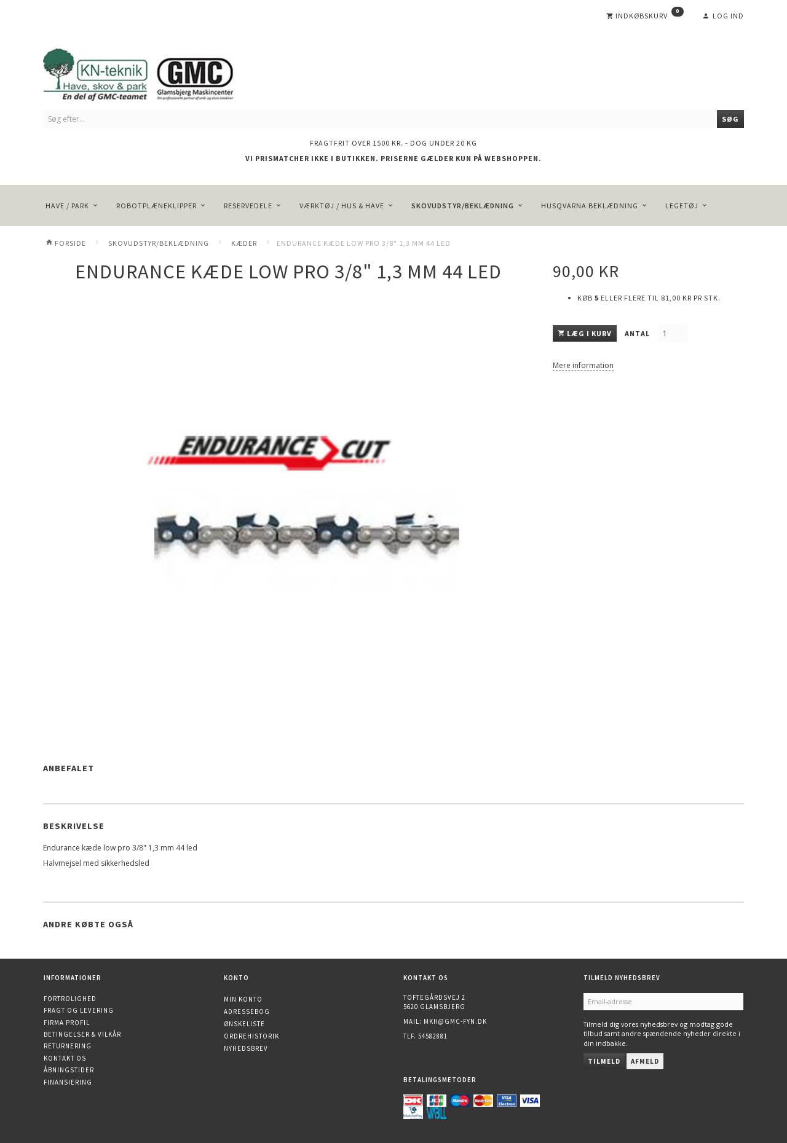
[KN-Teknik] (153, 72)
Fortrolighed (70, 998)
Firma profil (67, 1022)
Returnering (68, 1046)
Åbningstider (69, 1070)
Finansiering (68, 1082)
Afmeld (645, 1061)
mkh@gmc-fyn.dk (455, 1021)
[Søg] (730, 119)
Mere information (583, 365)
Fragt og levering (79, 1010)
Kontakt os (65, 1058)
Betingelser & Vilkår (82, 1034)
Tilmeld (604, 1061)
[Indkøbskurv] (645, 16)
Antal (638, 333)
